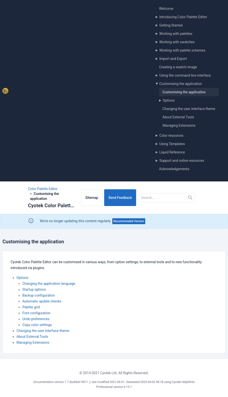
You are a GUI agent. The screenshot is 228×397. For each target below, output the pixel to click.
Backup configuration (38, 295)
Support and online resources (181, 161)
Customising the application (180, 84)
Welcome (166, 9)
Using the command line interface (185, 75)
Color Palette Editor (42, 189)
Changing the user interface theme (189, 109)
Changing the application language (48, 284)
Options (168, 100)
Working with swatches (177, 42)
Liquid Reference (172, 152)
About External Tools (178, 117)
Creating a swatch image (178, 67)
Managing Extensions (179, 125)
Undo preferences (35, 319)
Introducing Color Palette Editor (183, 17)
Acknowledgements (174, 169)
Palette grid (31, 307)
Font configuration (36, 313)
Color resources (171, 135)
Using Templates (172, 144)
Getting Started (170, 25)
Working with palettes (175, 34)
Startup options (34, 289)
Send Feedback (120, 198)
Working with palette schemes (182, 50)
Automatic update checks (41, 301)
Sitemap (92, 198)
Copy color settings (37, 325)
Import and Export (173, 59)
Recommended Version (129, 221)
